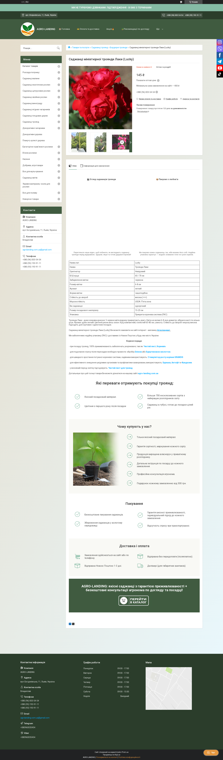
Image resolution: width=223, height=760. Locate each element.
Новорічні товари (31, 199)
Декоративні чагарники (34, 128)
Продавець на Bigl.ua (111, 755)
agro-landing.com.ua (148, 373)
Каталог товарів (30, 66)
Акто (174, 362)
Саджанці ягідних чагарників (36, 109)
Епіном (138, 352)
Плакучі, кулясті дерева (34, 140)
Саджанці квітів (30, 178)
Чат (211, 752)
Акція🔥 (110, 29)
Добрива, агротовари (33, 165)
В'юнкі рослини (30, 153)
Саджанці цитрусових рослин (36, 91)
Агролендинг (163, 330)
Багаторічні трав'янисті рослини (38, 147)
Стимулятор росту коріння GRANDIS (165, 357)
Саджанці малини (31, 78)
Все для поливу (30, 193)
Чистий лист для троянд (120, 368)
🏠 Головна (64, 29)
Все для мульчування (33, 171)
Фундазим (187, 362)
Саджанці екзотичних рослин (36, 85)
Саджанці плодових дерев (35, 116)
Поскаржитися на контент (106, 757)
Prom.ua (125, 752)
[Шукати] (58, 48)
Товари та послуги (80, 47)
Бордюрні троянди (118, 47)
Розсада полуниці (31, 72)
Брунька (167, 362)
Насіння (26, 159)
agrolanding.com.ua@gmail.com (37, 250)
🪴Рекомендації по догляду (135, 29)
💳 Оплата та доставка (88, 29)
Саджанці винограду (32, 103)
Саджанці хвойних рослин (35, 97)
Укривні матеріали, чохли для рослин (36, 185)
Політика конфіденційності (129, 757)
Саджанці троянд (99, 47)
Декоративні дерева (32, 134)
